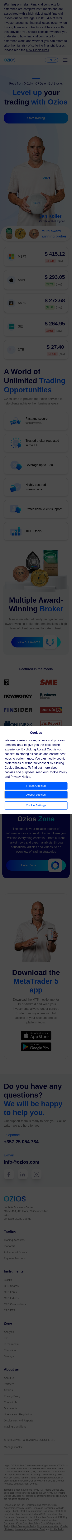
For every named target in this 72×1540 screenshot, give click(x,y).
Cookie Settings (36, 805)
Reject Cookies (36, 785)
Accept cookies (36, 794)
